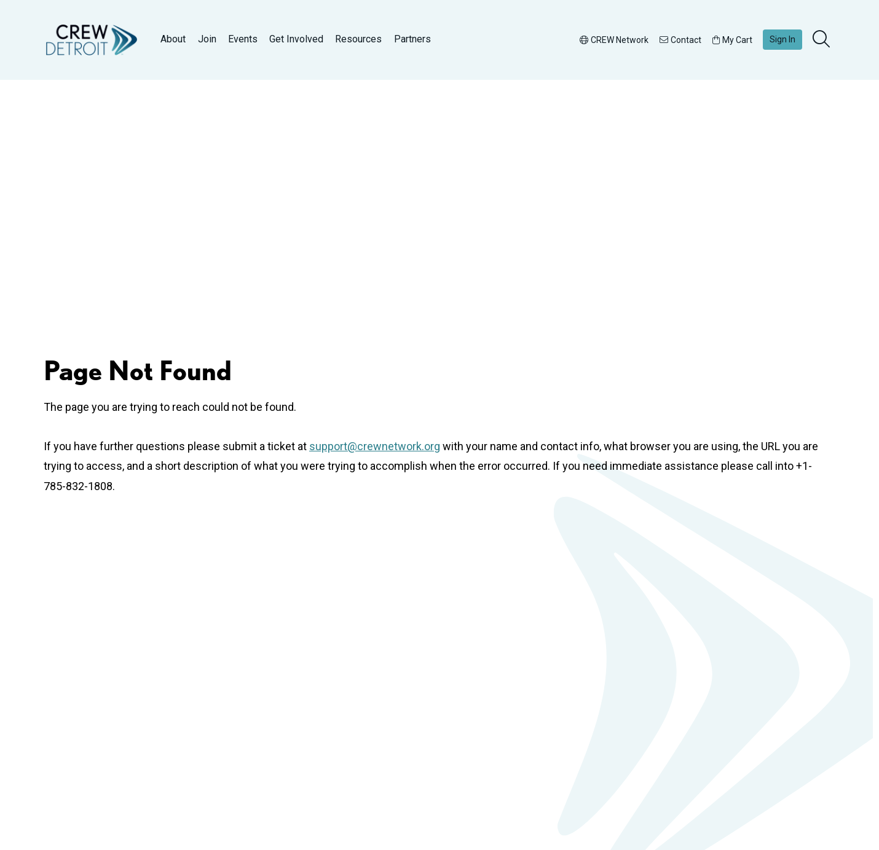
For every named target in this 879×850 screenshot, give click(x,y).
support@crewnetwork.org (374, 446)
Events (243, 39)
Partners (412, 39)
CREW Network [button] (614, 40)
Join (207, 39)
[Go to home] (91, 40)
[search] (822, 40)
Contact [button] (680, 40)
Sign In (782, 39)
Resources (358, 39)
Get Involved (296, 39)
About (173, 39)
